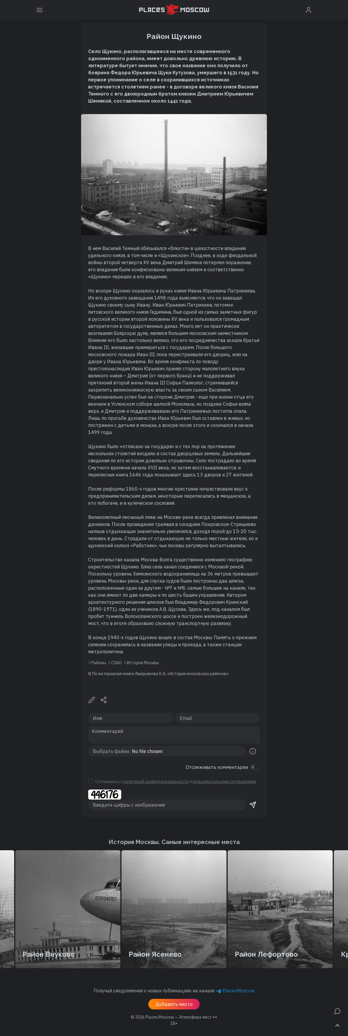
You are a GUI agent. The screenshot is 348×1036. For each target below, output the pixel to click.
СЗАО (116, 662)
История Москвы (143, 662)
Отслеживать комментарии (217, 767)
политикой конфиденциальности (156, 781)
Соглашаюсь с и (175, 781)
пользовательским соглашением (224, 781)
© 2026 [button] (174, 1017)
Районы (98, 662)
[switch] (255, 767)
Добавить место (174, 1004)
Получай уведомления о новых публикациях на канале (174, 991)
